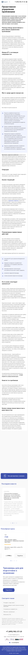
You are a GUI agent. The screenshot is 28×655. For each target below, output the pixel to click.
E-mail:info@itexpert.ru (13, 634)
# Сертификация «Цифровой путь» (10, 609)
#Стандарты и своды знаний (9, 602)
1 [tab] (11, 523)
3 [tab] (15, 523)
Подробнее (20, 555)
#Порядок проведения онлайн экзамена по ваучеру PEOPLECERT (13, 606)
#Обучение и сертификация (9, 611)
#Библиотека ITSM (7, 614)
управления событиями (13, 200)
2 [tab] (13, 523)
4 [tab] (17, 523)
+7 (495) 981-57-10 (20, 2)
